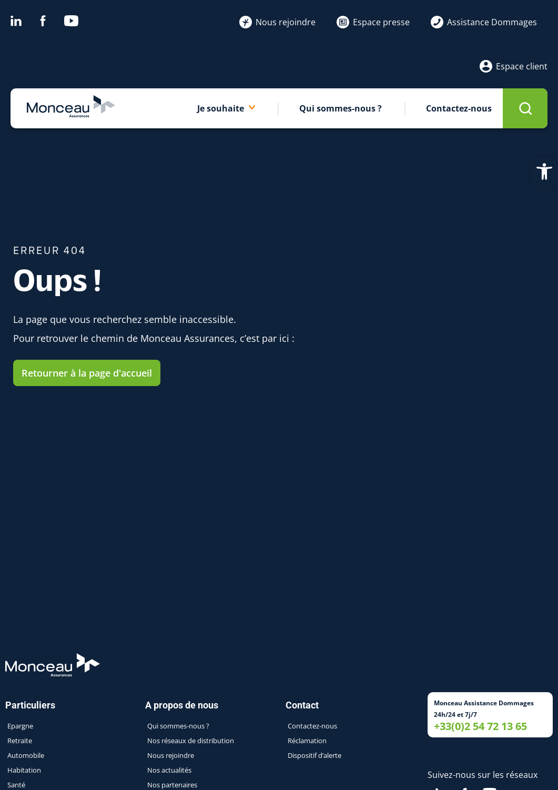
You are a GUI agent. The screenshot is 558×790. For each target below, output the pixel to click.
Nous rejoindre (277, 22)
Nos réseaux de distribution (190, 740)
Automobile (25, 755)
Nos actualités (169, 770)
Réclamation (307, 740)
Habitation (24, 770)
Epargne (20, 726)
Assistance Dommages (484, 22)
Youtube (71, 20)
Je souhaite (226, 108)
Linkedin (16, 20)
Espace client (513, 66)
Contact (305, 705)
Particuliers (32, 705)
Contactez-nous (459, 108)
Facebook (43, 20)
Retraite (19, 740)
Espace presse (373, 22)
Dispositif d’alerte (314, 755)
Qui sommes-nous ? (340, 108)
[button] (544, 171)
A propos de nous (184, 705)
